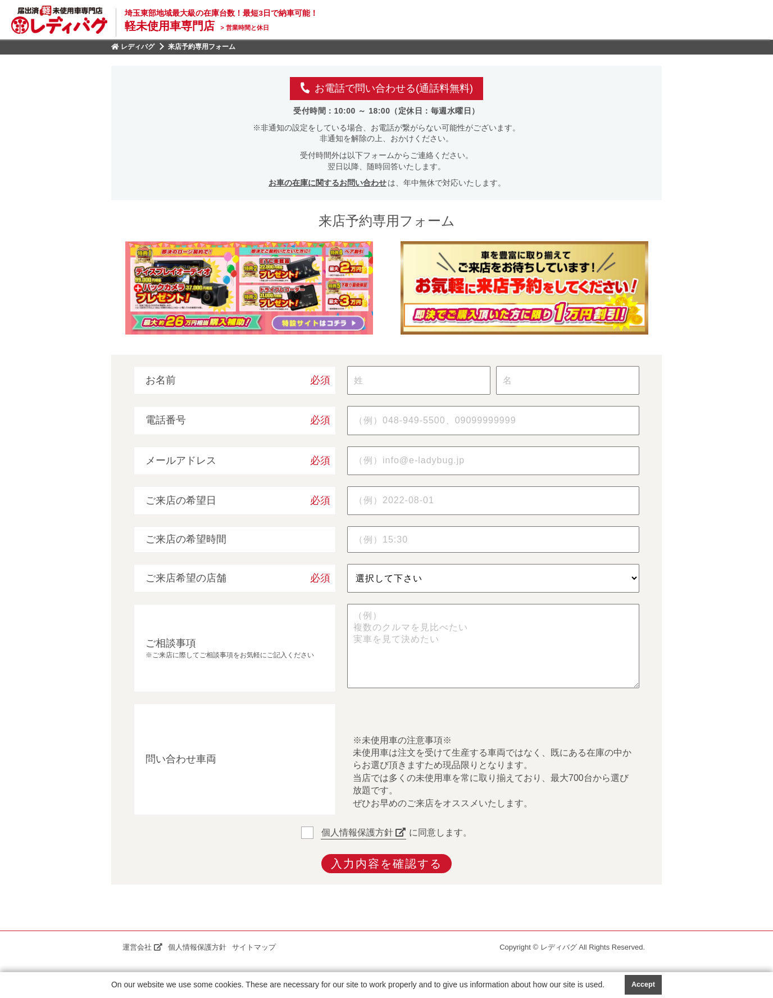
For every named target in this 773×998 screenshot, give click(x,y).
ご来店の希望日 (180, 500)
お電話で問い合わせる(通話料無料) (386, 88)
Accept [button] (643, 984)
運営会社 (142, 947)
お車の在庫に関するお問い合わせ (328, 182)
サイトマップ (254, 947)
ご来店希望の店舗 (185, 578)
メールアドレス (180, 460)
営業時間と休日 (244, 27)
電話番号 (165, 420)
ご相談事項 (170, 643)
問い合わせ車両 (180, 759)
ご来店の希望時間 (185, 539)
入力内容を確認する (386, 863)
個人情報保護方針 (363, 832)
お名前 (160, 380)
